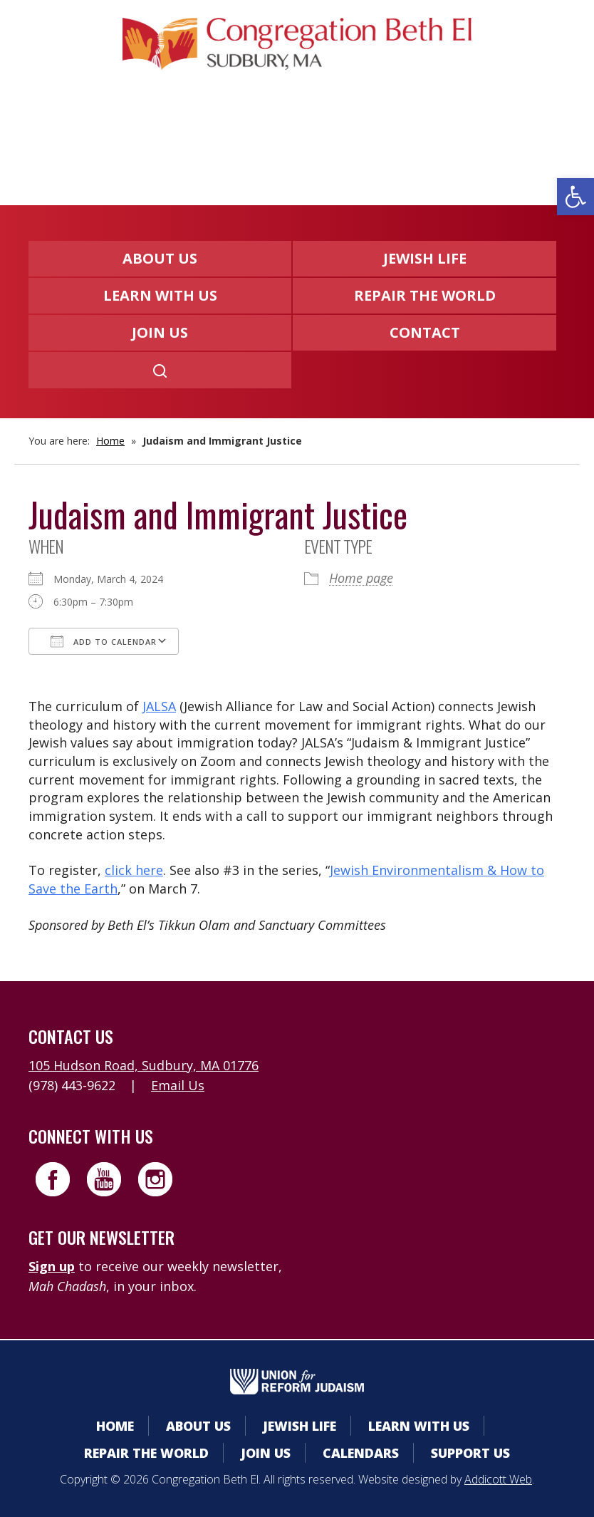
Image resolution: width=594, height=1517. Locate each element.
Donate (345, 137)
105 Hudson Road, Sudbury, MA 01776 (143, 1065)
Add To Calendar (104, 641)
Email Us (177, 1085)
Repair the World (425, 295)
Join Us (160, 332)
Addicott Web (498, 1479)
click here (134, 870)
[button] (575, 196)
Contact (425, 332)
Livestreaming (455, 137)
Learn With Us (160, 295)
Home (110, 440)
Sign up (51, 1266)
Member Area (133, 137)
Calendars (249, 137)
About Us (160, 258)
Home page (361, 577)
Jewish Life (425, 258)
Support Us (470, 1452)
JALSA (159, 706)
